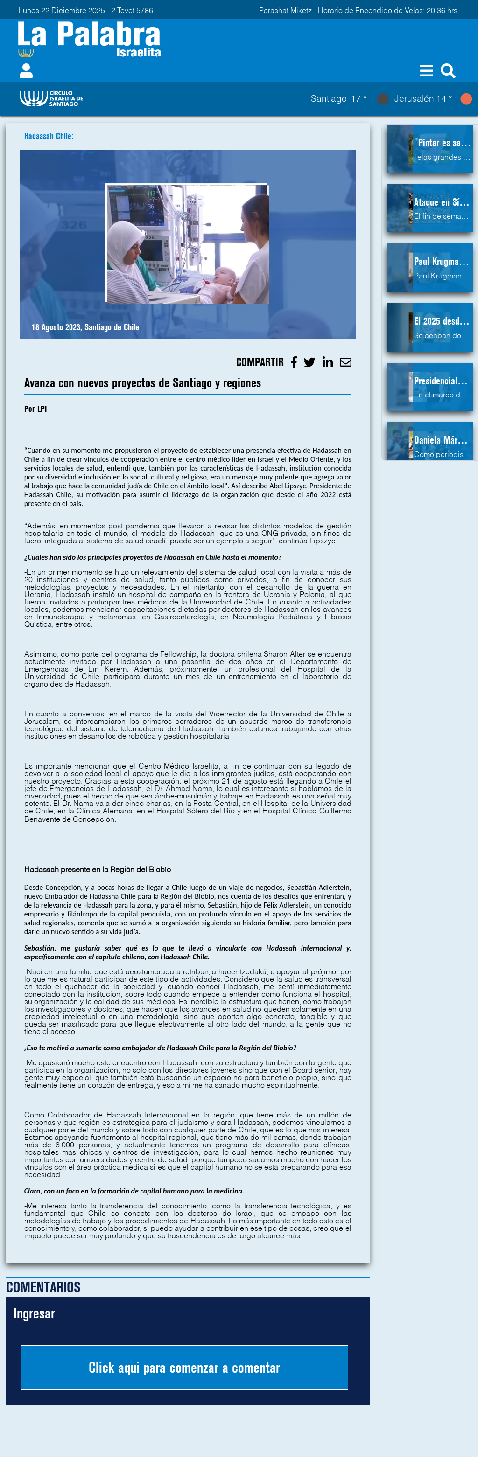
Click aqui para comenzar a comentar (184, 1367)
